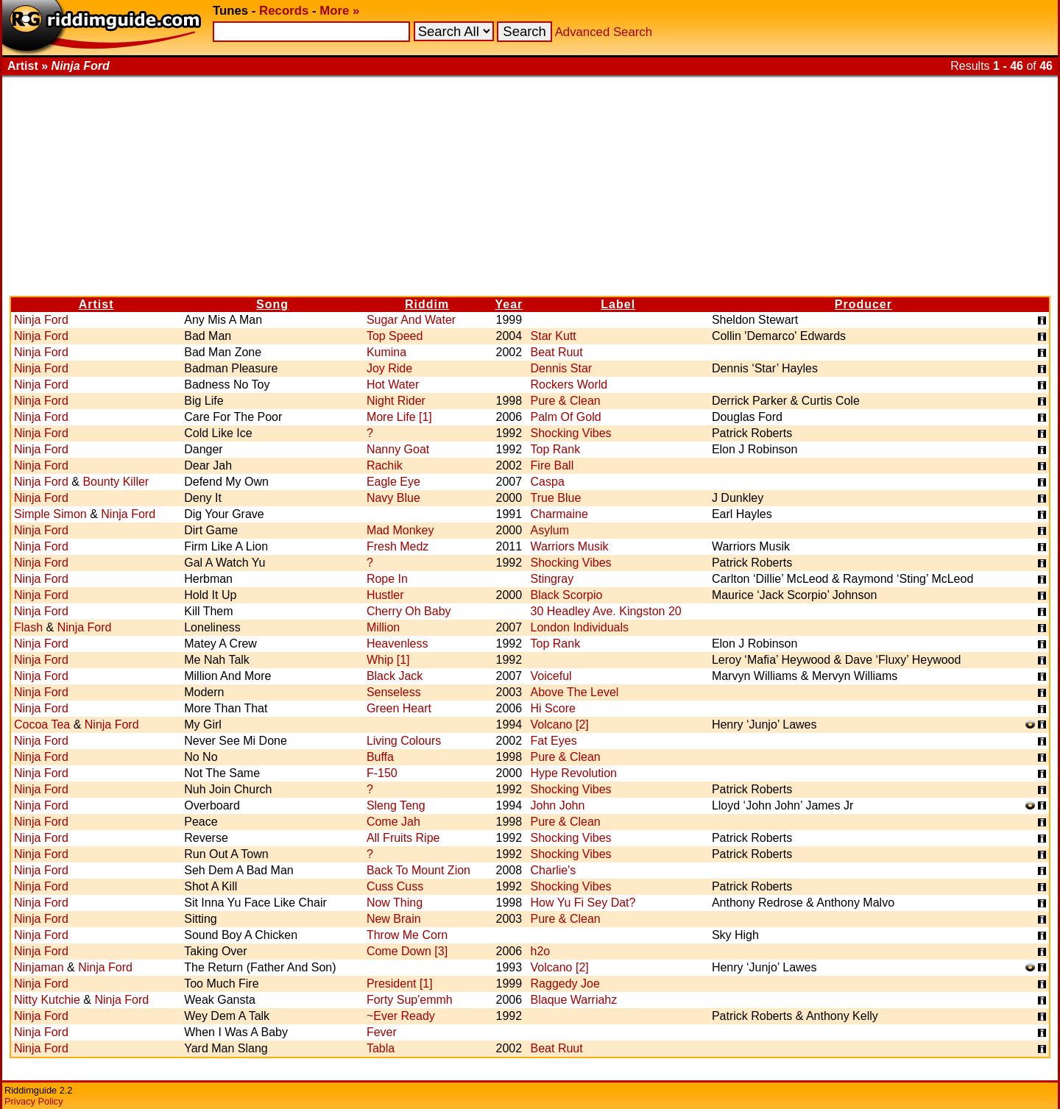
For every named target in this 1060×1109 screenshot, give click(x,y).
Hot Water (393, 384)
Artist (96, 304)
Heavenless (397, 643)
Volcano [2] (560, 724)
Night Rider (396, 400)
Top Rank (556, 449)
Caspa (548, 481)
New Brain (394, 919)
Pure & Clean (566, 400)
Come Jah (393, 821)
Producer (863, 304)
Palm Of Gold (566, 417)
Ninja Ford (41, 319)
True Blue (556, 498)
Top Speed (395, 336)
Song (272, 304)
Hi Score (553, 708)
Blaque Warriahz (574, 999)
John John (558, 805)
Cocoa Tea (42, 724)
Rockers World (569, 384)
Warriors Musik (570, 546)
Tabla (381, 1048)
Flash (28, 627)
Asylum (550, 530)
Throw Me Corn (407, 935)
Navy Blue (393, 498)
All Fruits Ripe (403, 838)
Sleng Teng (396, 805)
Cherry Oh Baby (409, 611)
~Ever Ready (401, 1016)
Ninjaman (39, 967)
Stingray (552, 579)
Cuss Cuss (395, 886)
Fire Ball (552, 465)
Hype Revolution (574, 773)
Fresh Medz (397, 546)
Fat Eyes (554, 740)
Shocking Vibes (571, 433)
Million (383, 627)
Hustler (385, 595)
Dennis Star (562, 368)
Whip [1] (388, 659)
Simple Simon (50, 514)
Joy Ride (389, 368)
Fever (382, 1032)
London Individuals (580, 627)
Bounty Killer (115, 481)
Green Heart (399, 708)
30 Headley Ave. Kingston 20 (606, 611)
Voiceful (551, 676)
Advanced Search (603, 32)
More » (339, 11)
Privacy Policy (33, 1101)
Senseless (394, 692)
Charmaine (559, 514)
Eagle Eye (393, 481)
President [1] (400, 983)
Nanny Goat (398, 449)
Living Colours (404, 740)
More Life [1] (399, 417)
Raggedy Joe (565, 983)
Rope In (387, 579)
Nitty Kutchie (47, 999)
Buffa (380, 757)
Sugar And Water (411, 319)
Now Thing (395, 902)
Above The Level (575, 692)
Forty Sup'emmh (410, 999)
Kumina (386, 352)
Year (509, 304)
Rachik (385, 465)
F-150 (382, 773)
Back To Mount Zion (418, 870)
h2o (541, 951)
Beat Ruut (557, 352)
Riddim (427, 304)
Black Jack (395, 676)
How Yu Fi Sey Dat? (583, 902)
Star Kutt (553, 336)
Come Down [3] (407, 951)
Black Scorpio (567, 595)
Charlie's (553, 870)
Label (618, 304)
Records (283, 11)
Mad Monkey (400, 530)
